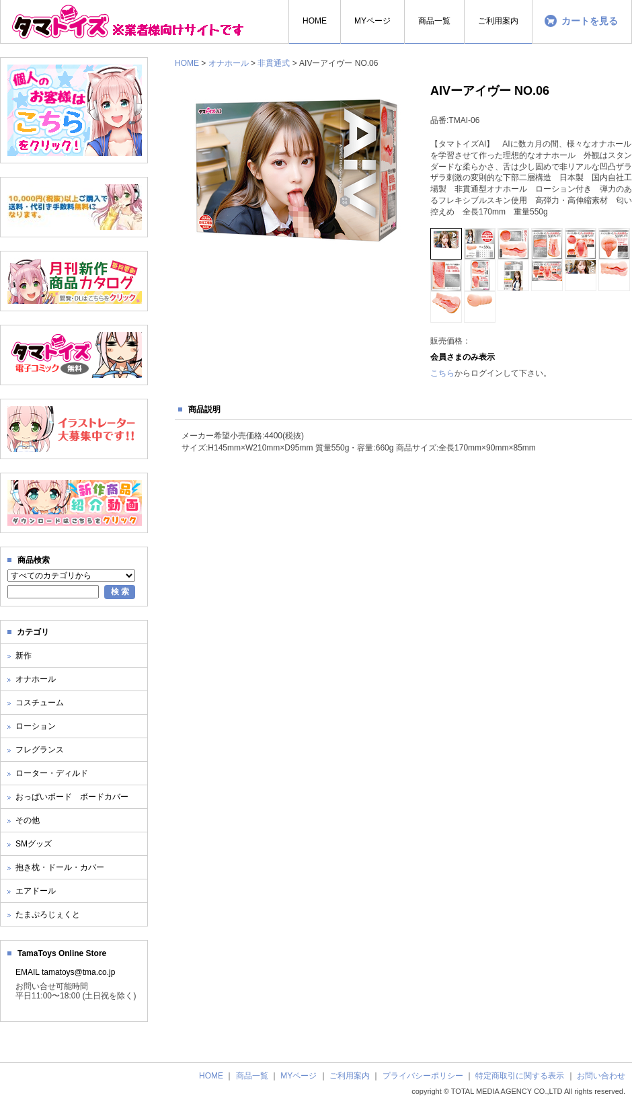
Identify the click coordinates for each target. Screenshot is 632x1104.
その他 (27, 820)
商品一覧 (252, 1075)
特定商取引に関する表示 (519, 1075)
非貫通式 (274, 63)
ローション (35, 726)
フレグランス (39, 749)
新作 (23, 655)
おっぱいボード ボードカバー (71, 796)
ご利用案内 (349, 1075)
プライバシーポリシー (423, 1075)
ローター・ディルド (51, 773)
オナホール (228, 63)
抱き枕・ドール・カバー (59, 867)
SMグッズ (33, 844)
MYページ (298, 1075)
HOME (187, 63)
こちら (442, 373)
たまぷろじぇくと (47, 914)
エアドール (35, 891)
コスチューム (39, 702)
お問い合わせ (601, 1075)
